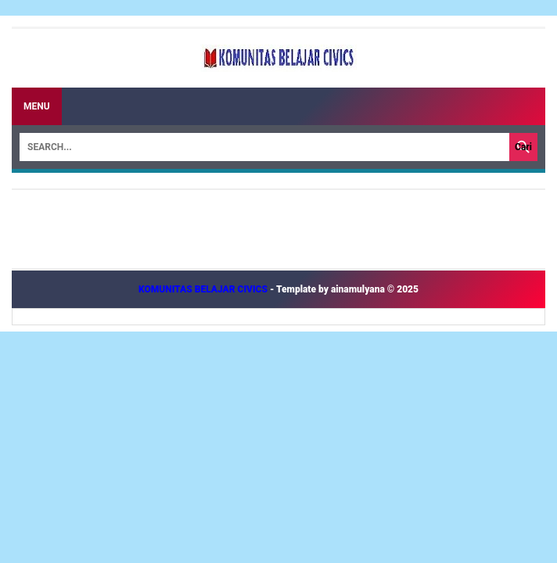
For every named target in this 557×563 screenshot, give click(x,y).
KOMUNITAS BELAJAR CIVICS (204, 289)
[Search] (264, 147)
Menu (36, 106)
